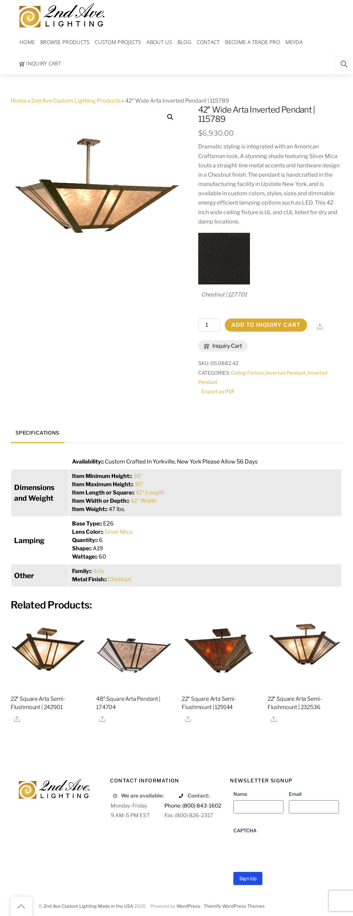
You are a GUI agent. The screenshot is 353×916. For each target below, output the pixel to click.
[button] (170, 117)
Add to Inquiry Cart (266, 325)
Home (27, 42)
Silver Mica (118, 532)
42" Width (143, 501)
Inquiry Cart (40, 63)
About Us (159, 42)
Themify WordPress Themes (234, 906)
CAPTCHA (244, 830)
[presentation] (285, 850)
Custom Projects (118, 42)
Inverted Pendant (286, 373)
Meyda (294, 42)
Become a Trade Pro (252, 42)
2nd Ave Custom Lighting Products (76, 100)
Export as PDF (218, 391)
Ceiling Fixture (247, 373)
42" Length (149, 492)
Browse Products (65, 42)
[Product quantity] (209, 325)
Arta (98, 571)
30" (138, 476)
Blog (184, 42)
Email (295, 794)
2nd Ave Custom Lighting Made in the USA (88, 906)
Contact (208, 42)
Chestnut (119, 579)
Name (240, 794)
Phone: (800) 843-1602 (192, 805)
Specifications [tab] (37, 433)
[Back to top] (21, 906)
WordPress (188, 906)
